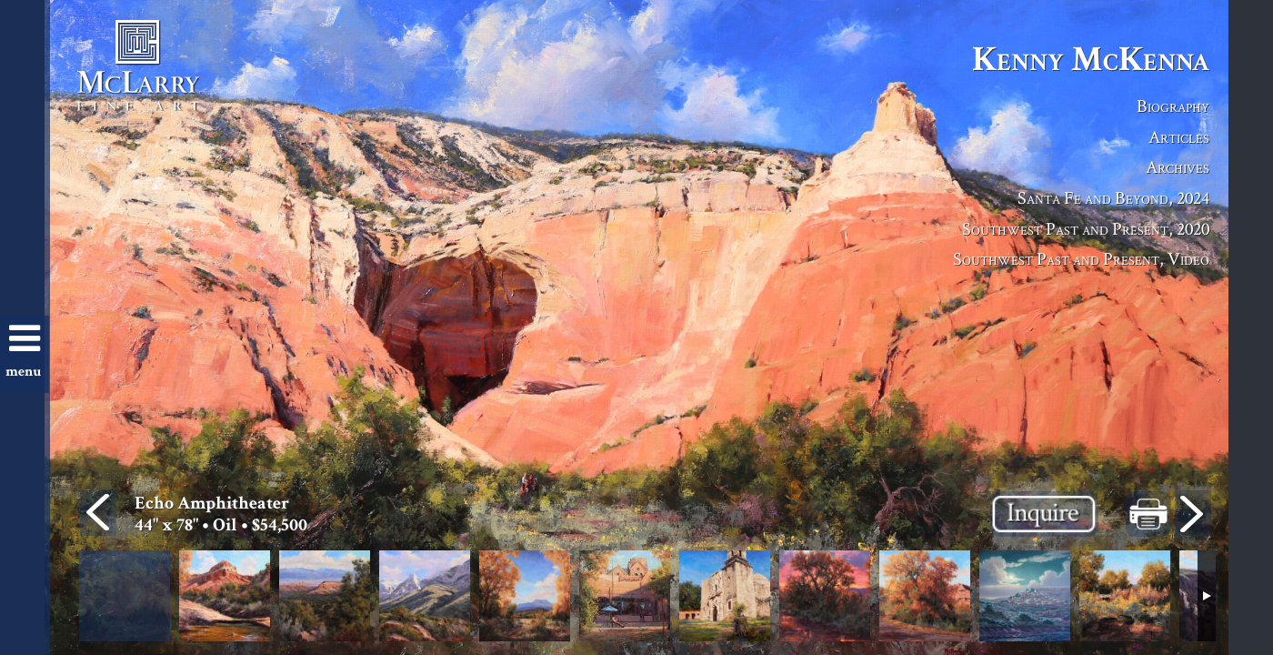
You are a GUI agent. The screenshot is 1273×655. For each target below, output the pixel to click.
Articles (1178, 136)
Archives (1177, 166)
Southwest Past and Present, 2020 (1085, 228)
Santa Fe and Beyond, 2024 (1113, 197)
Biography (1173, 105)
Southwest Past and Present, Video (1081, 258)
